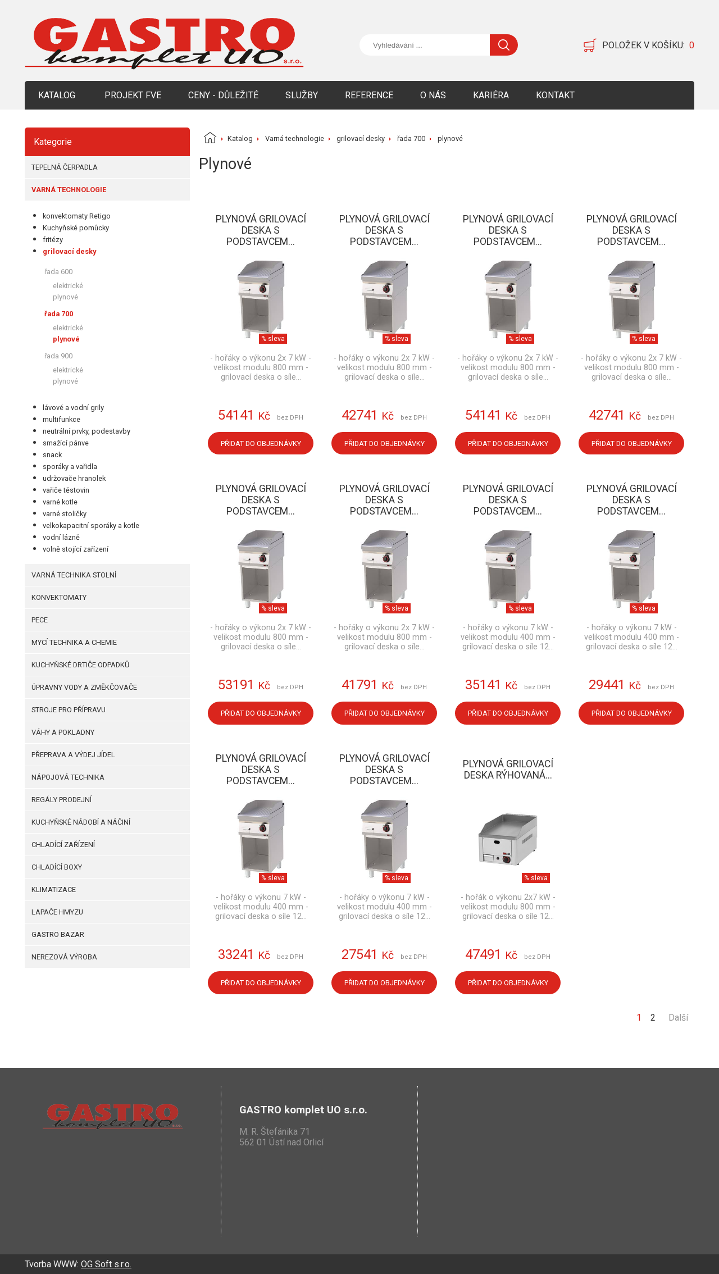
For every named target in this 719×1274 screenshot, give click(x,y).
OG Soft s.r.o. (106, 1264)
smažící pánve (66, 443)
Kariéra (491, 95)
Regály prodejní (61, 799)
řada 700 (58, 314)
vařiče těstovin (66, 490)
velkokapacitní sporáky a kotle (91, 525)
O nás (433, 95)
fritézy (53, 239)
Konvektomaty (59, 597)
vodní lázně (61, 537)
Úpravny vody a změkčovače (84, 687)
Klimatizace (53, 889)
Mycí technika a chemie (74, 642)
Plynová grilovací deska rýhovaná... (508, 769)
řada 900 (58, 356)
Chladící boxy (56, 867)
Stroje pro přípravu (68, 710)
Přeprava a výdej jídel (73, 754)
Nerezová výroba (64, 957)
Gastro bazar (57, 934)
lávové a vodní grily (73, 407)
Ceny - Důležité (223, 95)
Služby (301, 95)
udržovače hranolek (74, 478)
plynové (65, 297)
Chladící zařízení (63, 844)
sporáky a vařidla (70, 466)
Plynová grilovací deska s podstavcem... (261, 230)
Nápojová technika (67, 777)
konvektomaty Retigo (77, 216)
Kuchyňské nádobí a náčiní (80, 822)
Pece (39, 620)
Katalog (56, 95)
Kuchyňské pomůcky (76, 228)
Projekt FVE (132, 95)
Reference (369, 95)
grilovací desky (69, 251)
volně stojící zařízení (75, 549)
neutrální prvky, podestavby (86, 431)
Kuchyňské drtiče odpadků (80, 665)
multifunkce (61, 419)
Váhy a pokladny (62, 732)
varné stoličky (65, 513)
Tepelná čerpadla (64, 167)
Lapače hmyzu (57, 912)
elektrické (68, 285)
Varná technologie (68, 189)
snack (52, 455)
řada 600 (58, 271)
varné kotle (60, 502)
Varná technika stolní (73, 575)
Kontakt (555, 95)
